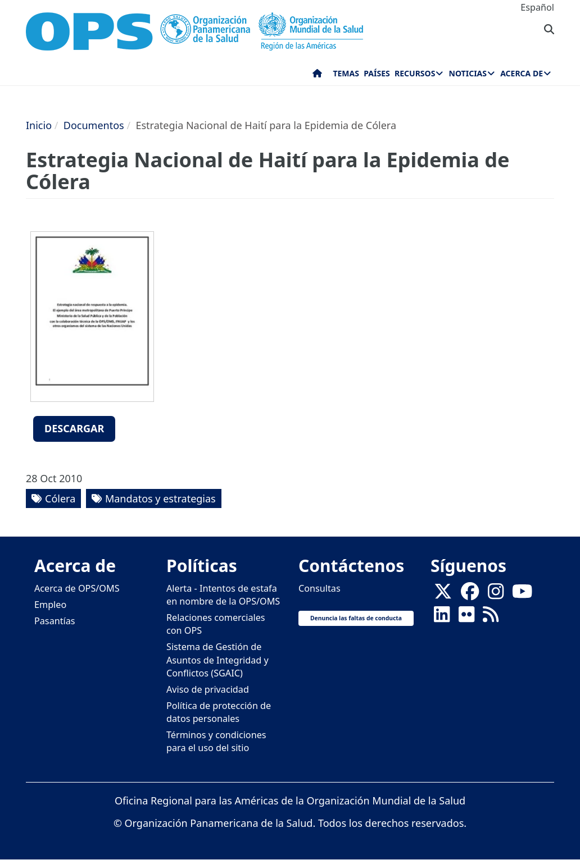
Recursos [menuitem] (415, 73)
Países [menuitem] (376, 73)
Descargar (74, 428)
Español (537, 7)
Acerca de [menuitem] (521, 73)
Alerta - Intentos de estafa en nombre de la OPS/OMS (223, 594)
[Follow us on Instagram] (496, 594)
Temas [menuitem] (346, 73)
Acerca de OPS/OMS (77, 588)
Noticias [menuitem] (468, 73)
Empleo (50, 604)
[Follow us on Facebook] (470, 594)
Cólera (60, 498)
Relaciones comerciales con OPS (215, 624)
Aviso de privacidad (207, 689)
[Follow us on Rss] (491, 617)
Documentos (94, 125)
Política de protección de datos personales (218, 712)
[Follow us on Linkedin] (442, 617)
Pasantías (54, 621)
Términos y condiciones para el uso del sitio (216, 741)
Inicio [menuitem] (317, 76)
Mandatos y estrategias (160, 498)
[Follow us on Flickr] (466, 617)
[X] (443, 594)
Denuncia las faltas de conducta (356, 618)
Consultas (319, 588)
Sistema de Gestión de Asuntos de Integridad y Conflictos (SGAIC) (217, 660)
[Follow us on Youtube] (522, 594)
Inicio (39, 125)
